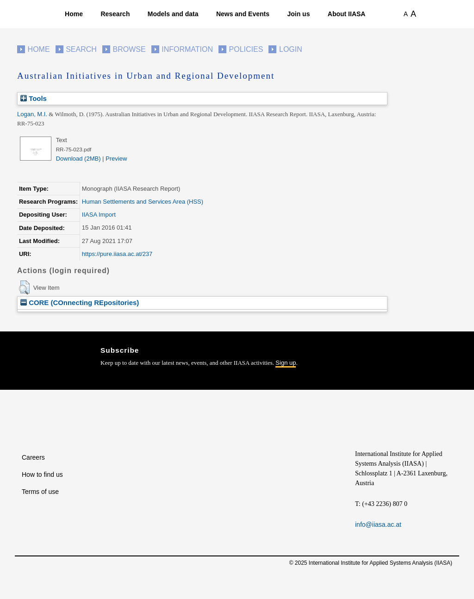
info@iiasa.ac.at (378, 524)
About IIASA (347, 14)
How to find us (42, 474)
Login (290, 49)
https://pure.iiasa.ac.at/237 (117, 253)
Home (74, 14)
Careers (33, 457)
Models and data (173, 14)
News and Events (242, 14)
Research (115, 14)
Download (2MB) (78, 158)
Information (187, 49)
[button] (24, 287)
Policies (246, 49)
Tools (33, 98)
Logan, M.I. (32, 114)
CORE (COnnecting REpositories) (79, 302)
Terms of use (40, 491)
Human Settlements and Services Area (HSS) (142, 201)
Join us (298, 14)
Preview (116, 158)
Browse (128, 49)
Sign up (285, 362)
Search (81, 49)
